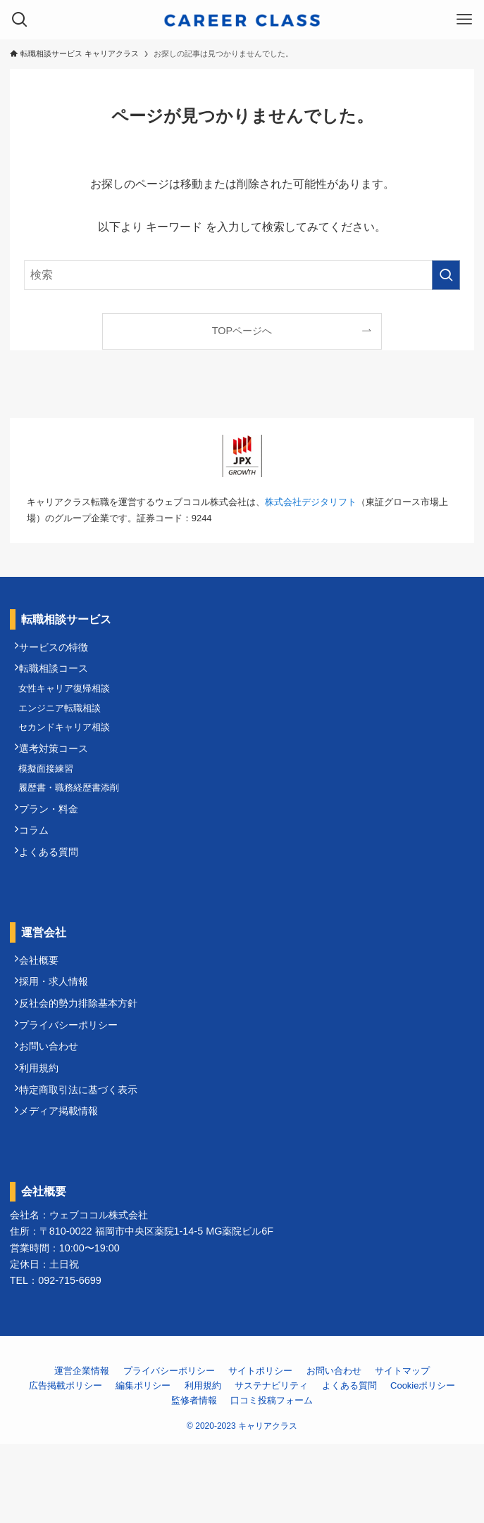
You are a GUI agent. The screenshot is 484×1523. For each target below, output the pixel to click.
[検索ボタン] (19, 19)
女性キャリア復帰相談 (69, 699)
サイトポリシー (260, 1449)
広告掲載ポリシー (65, 1464)
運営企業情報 (81, 1449)
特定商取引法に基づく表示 (84, 1162)
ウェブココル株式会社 (98, 1293)
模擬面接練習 (50, 795)
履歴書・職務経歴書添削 (73, 818)
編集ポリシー (143, 1464)
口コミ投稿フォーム (271, 1479)
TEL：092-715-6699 (55, 1358)
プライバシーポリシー (74, 1084)
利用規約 (44, 1136)
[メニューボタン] (464, 19)
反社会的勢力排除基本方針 (84, 1058)
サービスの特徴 (59, 650)
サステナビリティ (271, 1464)
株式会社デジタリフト (310, 502)
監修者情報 (194, 1479)
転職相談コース (59, 675)
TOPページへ (242, 330)
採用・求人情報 (59, 1033)
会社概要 (44, 1007)
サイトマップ (402, 1449)
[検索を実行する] (446, 275)
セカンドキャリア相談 (69, 746)
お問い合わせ (54, 1110)
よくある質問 (54, 894)
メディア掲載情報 (64, 1188)
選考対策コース (59, 771)
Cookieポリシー (422, 1464)
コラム (39, 868)
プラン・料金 (54, 843)
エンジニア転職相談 (64, 723)
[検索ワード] (241, 275)
